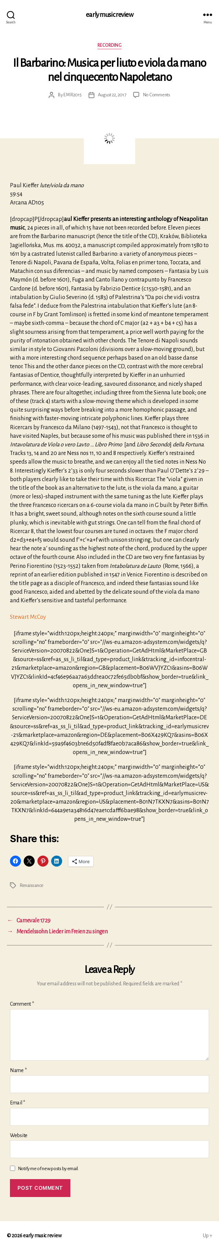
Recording (109, 45)
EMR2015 (72, 94)
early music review (109, 14)
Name (18, 1070)
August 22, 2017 (112, 94)
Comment (22, 1004)
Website (18, 1135)
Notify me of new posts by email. (48, 1168)
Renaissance (32, 885)
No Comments (156, 94)
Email (17, 1102)
